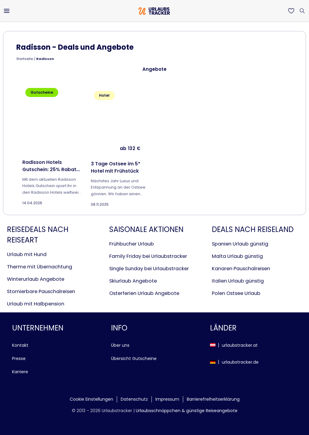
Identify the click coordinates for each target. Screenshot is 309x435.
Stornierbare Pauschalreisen (41, 291)
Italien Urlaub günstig (238, 280)
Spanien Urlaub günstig (240, 243)
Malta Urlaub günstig (237, 256)
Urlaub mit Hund (26, 254)
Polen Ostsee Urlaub (236, 293)
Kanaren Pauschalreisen (241, 268)
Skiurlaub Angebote (133, 280)
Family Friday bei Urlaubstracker (148, 256)
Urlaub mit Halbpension (35, 303)
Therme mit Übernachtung (39, 266)
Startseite (24, 58)
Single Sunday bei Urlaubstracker (149, 268)
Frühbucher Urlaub (131, 243)
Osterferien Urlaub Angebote (144, 293)
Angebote (154, 69)
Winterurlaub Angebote (35, 279)
